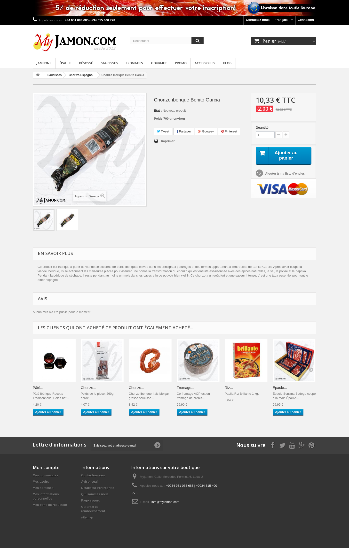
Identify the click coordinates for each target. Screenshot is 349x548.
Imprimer (168, 141)
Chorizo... (88, 388)
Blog (227, 63)
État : (158, 110)
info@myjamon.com (165, 502)
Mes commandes (45, 475)
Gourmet (159, 63)
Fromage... (185, 388)
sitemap (87, 517)
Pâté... (38, 388)
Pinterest (229, 131)
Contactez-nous (258, 20)
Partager (183, 131)
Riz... (229, 388)
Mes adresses (43, 488)
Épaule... (280, 388)
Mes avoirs (41, 481)
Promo (181, 63)
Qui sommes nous (95, 494)
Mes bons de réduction (50, 505)
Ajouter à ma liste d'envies (284, 174)
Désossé (86, 63)
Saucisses (109, 63)
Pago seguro (90, 500)
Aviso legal (89, 481)
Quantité (262, 127)
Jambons (44, 63)
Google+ (206, 131)
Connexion (306, 20)
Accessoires (205, 63)
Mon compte (46, 467)
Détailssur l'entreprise (97, 488)
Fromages (134, 63)
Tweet (163, 131)
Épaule (65, 63)
